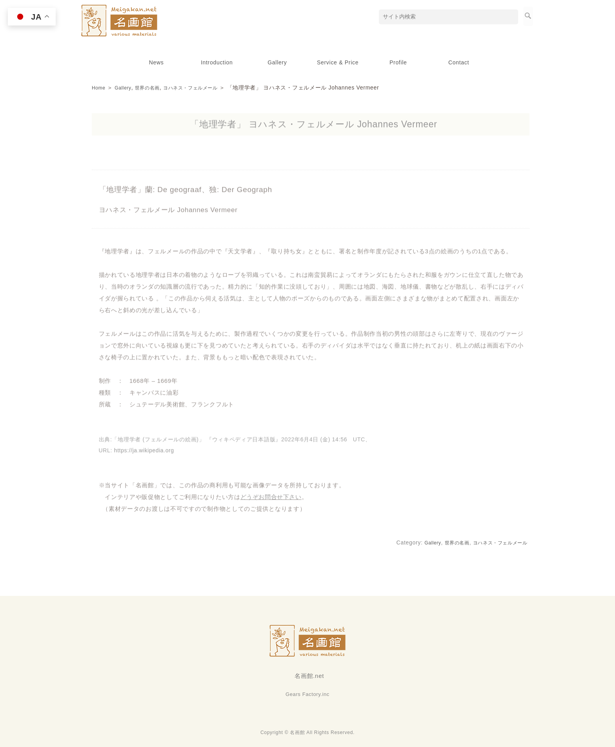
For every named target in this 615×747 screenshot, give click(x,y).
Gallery (277, 62)
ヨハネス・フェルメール (203, 87)
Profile (398, 62)
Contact (458, 62)
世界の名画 (153, 87)
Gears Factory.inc (307, 694)
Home (99, 87)
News (156, 62)
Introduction (217, 62)
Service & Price (337, 62)
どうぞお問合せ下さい (271, 500)
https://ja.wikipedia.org (144, 454)
